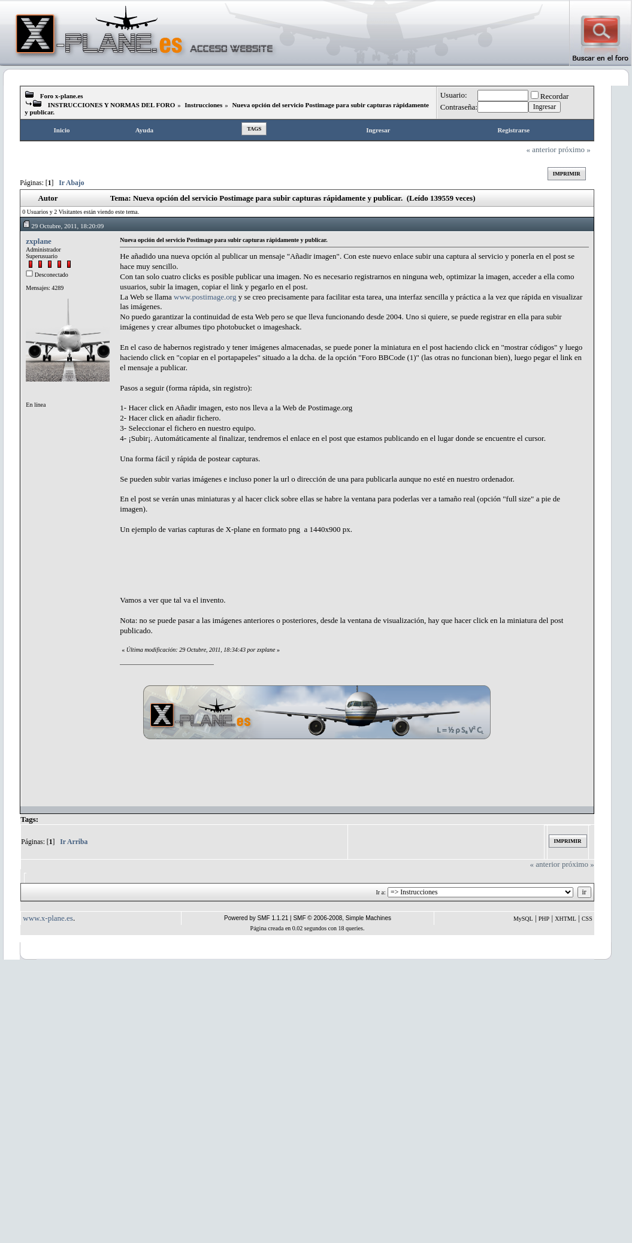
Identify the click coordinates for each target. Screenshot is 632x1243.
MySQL (523, 918)
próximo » (574, 149)
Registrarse (513, 130)
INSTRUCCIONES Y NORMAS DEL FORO (112, 104)
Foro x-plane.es (61, 95)
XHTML (565, 918)
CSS (587, 918)
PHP (544, 918)
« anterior (542, 149)
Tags (254, 129)
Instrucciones (203, 104)
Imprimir (566, 174)
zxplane (39, 241)
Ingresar (378, 130)
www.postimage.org (205, 296)
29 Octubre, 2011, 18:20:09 (63, 225)
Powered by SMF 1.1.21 (256, 918)
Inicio (62, 130)
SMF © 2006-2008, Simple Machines (342, 918)
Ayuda (144, 130)
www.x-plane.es (48, 918)
